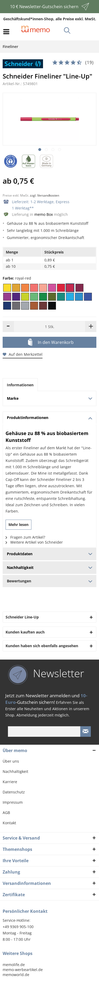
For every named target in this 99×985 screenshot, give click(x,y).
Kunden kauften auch (25, 632)
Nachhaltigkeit (15, 771)
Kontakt (9, 822)
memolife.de (14, 964)
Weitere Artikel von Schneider (34, 542)
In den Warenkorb (51, 343)
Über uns (11, 761)
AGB (6, 812)
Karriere (10, 781)
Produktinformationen (49, 417)
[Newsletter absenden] (85, 731)
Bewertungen (49, 580)
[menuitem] (7, 31)
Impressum (13, 802)
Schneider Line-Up (22, 617)
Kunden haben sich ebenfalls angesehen (42, 645)
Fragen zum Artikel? (25, 537)
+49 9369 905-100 (18, 926)
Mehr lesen (18, 524)
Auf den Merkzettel (23, 354)
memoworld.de (16, 974)
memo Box (43, 214)
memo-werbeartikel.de (23, 969)
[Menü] (7, 31)
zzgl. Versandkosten (44, 195)
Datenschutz (14, 791)
